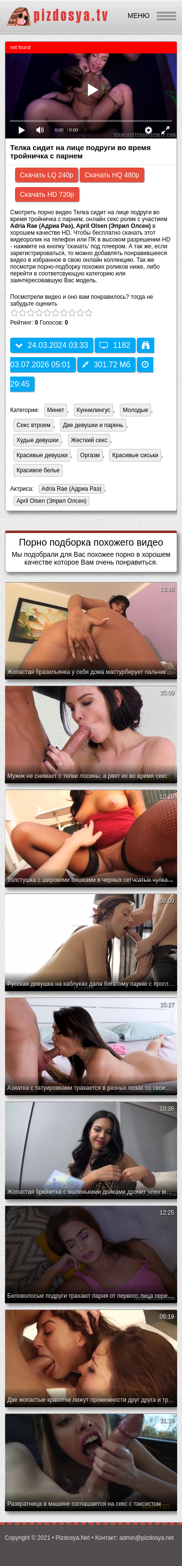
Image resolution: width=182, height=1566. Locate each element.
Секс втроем (33, 425)
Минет (55, 410)
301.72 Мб (106, 365)
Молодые (135, 410)
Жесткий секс (89, 440)
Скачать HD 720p (47, 194)
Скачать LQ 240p (46, 175)
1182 (115, 345)
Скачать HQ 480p (111, 175)
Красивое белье (38, 470)
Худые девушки (37, 440)
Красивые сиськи (135, 455)
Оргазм (89, 455)
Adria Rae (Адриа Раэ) (70, 489)
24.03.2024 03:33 (51, 345)
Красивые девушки (42, 455)
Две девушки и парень (93, 425)
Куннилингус (94, 410)
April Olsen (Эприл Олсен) (50, 502)
